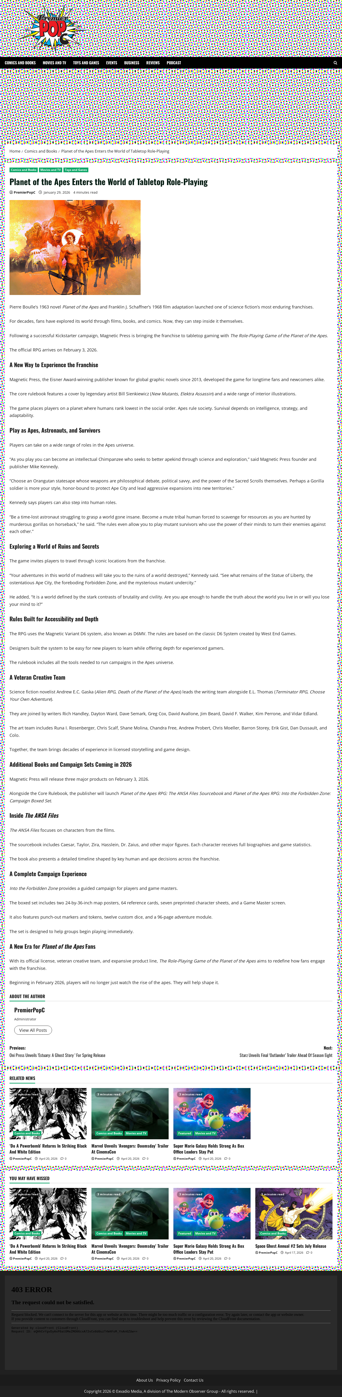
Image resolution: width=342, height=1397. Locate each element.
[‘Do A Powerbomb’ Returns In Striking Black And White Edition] (48, 1114)
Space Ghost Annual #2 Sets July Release (290, 1246)
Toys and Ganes (86, 62)
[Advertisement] (171, 104)
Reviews (153, 62)
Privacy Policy (168, 1380)
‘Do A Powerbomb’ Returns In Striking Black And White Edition (48, 1149)
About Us (144, 1380)
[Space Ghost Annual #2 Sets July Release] (293, 1213)
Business (131, 62)
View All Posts (33, 1030)
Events (111, 62)
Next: (251, 1052)
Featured (184, 1133)
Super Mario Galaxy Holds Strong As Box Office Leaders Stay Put (208, 1149)
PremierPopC (24, 192)
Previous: (90, 1052)
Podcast (174, 62)
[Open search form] (335, 62)
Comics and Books (20, 62)
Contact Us (194, 1380)
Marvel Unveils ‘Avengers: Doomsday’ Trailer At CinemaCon (130, 1149)
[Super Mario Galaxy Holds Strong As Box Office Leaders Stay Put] (212, 1114)
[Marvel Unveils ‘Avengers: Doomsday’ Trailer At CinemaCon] (130, 1114)
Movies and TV (54, 62)
